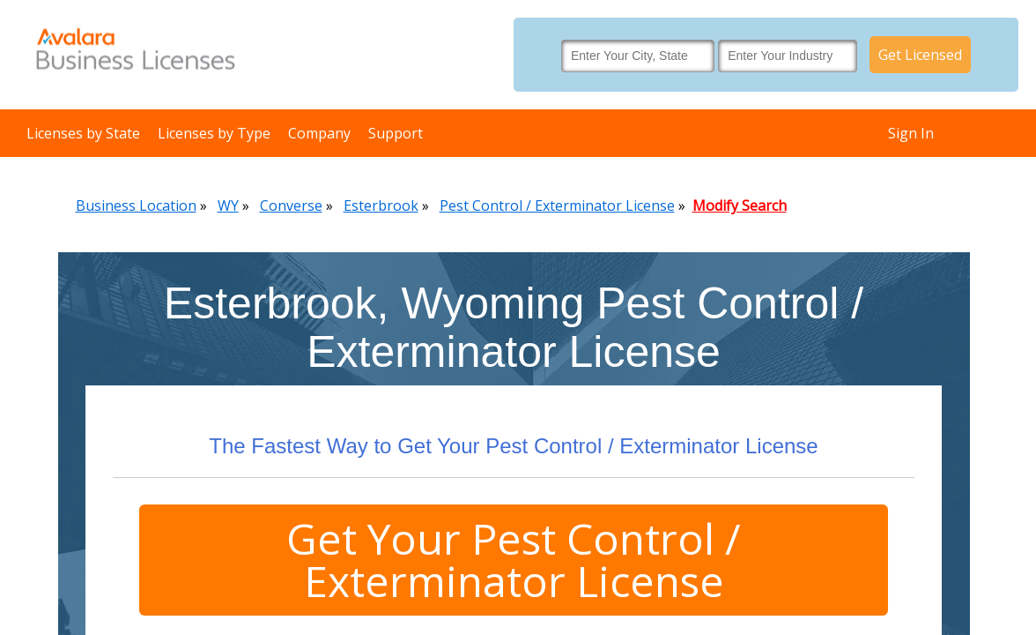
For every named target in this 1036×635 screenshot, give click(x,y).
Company (319, 133)
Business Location (136, 205)
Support (395, 133)
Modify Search (739, 205)
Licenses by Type (214, 133)
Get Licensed (920, 54)
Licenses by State (83, 133)
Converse (291, 205)
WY (228, 205)
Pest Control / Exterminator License (557, 205)
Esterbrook (381, 205)
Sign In (911, 133)
